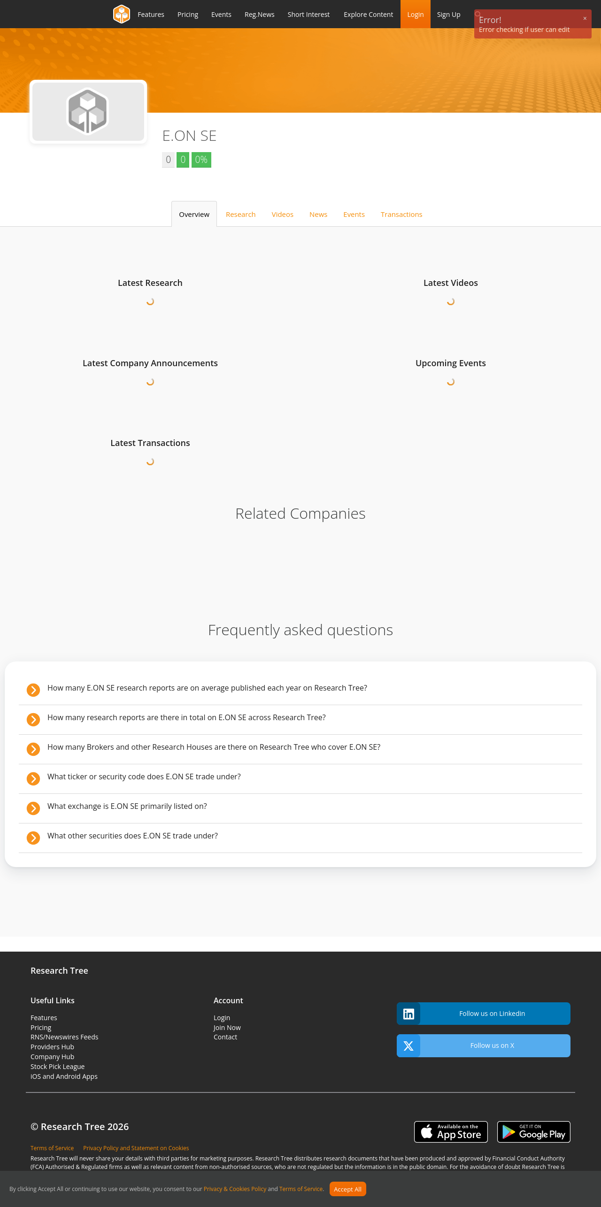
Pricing (41, 1027)
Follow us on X (455, 1045)
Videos (282, 214)
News (318, 214)
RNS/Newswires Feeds (64, 1036)
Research (241, 214)
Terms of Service (301, 1189)
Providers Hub (52, 1046)
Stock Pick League (58, 1066)
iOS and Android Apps (64, 1076)
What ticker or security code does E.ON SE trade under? (144, 776)
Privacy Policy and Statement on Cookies (136, 1148)
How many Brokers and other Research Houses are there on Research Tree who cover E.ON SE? (213, 747)
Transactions (402, 214)
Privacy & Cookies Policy (235, 1189)
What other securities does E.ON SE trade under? (132, 835)
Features (44, 1017)
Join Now (227, 1027)
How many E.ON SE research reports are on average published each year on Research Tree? (207, 688)
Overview (194, 214)
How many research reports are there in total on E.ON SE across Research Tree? (186, 717)
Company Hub (52, 1056)
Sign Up (449, 14)
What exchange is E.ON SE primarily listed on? (127, 806)
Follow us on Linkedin (461, 1013)
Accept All (348, 1189)
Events (354, 214)
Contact (225, 1036)
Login (415, 14)
